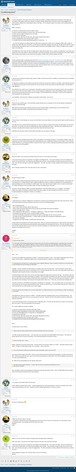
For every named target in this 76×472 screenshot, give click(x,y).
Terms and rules (55, 468)
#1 (73, 17)
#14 (73, 435)
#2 (73, 57)
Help (68, 468)
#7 (73, 154)
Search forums (11, 7)
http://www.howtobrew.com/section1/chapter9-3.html (50, 60)
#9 (73, 195)
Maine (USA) (7, 171)
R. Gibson (4, 14)
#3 (73, 75)
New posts (3, 7)
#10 (73, 235)
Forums (11, 4)
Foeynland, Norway (6, 211)
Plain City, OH (7, 92)
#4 (73, 100)
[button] (24, 4)
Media (29, 4)
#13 (73, 416)
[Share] (72, 17)
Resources (37, 4)
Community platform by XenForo (38, 470)
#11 (73, 379)
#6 (73, 137)
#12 (73, 399)
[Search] (72, 4)
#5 (73, 117)
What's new (19, 4)
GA (9, 72)
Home (4, 4)
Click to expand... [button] (43, 250)
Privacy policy (63, 468)
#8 (73, 175)
